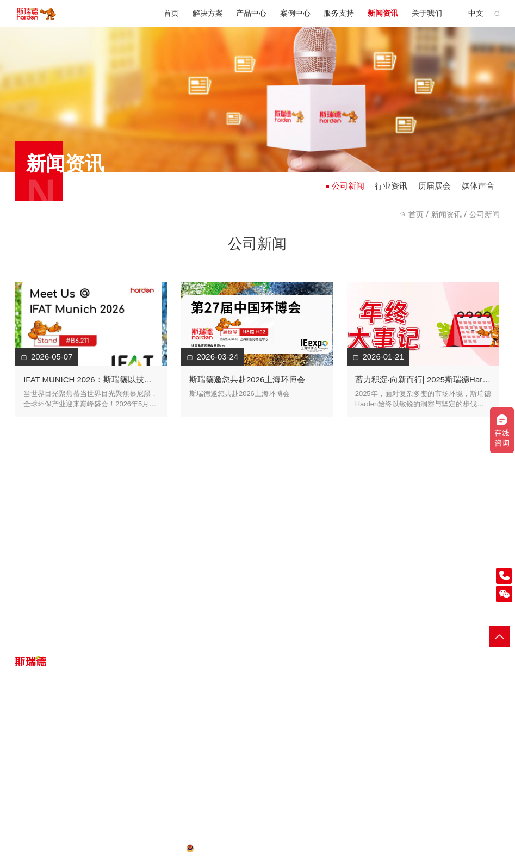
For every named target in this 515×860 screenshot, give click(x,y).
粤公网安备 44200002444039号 (247, 848)
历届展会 (434, 185)
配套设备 (94, 742)
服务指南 (224, 727)
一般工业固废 (36, 727)
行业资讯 (391, 185)
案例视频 (159, 742)
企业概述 (353, 727)
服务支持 (339, 13)
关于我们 (427, 13)
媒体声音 (478, 185)
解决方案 (208, 13)
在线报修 (224, 756)
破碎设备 (94, 727)
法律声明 (98, 848)
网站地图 (63, 848)
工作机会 (353, 770)
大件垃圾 (29, 742)
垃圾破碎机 (370, 848)
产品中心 (251, 13)
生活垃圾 (29, 756)
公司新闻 (345, 185)
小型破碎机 (444, 848)
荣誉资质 (353, 742)
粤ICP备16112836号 (149, 848)
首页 (171, 13)
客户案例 (159, 727)
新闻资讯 (383, 13)
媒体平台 (353, 756)
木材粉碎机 (407, 848)
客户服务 (224, 742)
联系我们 (353, 784)
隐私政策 (29, 848)
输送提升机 (482, 848)
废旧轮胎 (29, 770)
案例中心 (295, 13)
